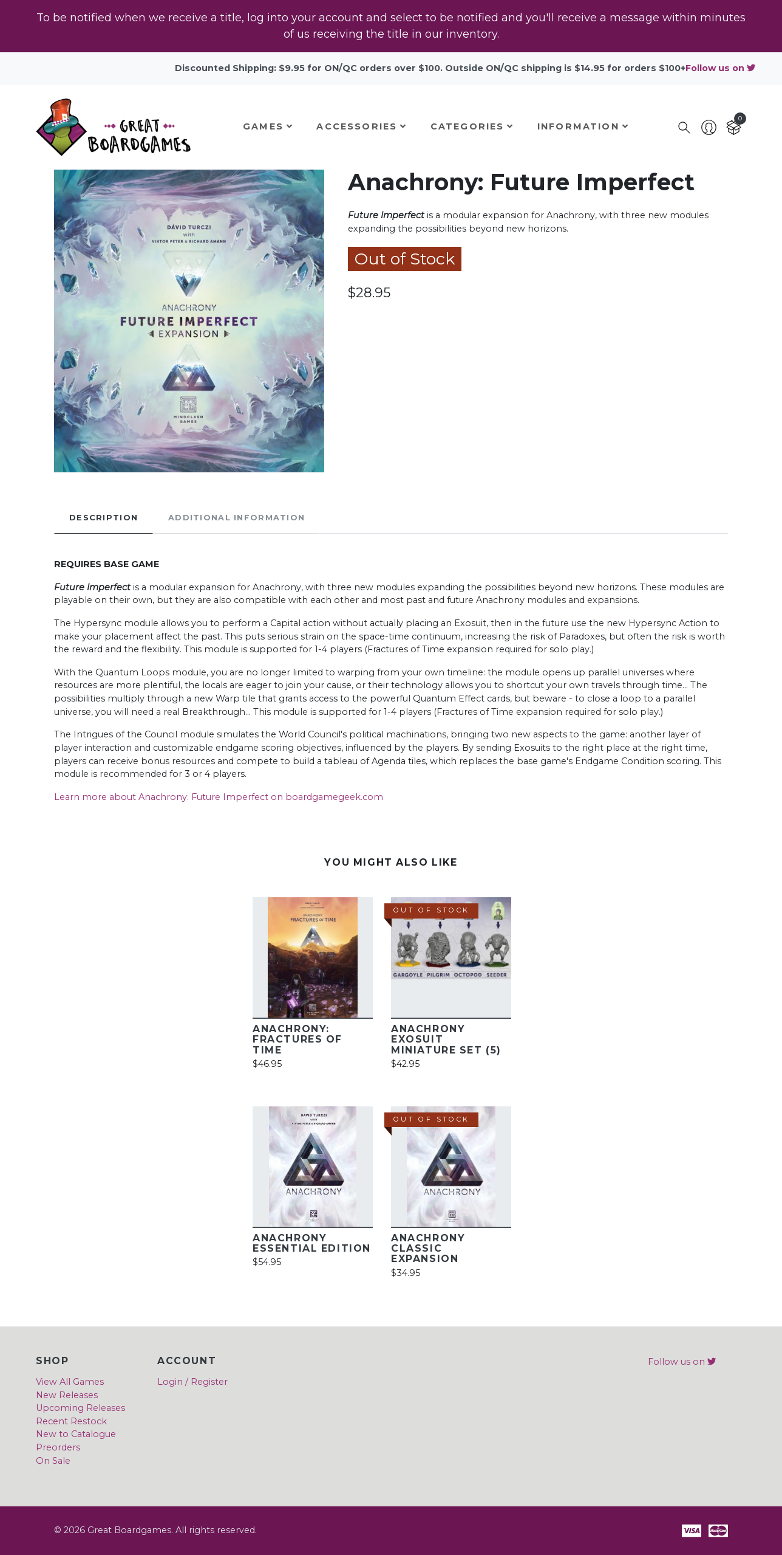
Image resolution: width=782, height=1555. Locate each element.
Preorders (58, 1447)
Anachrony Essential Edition (312, 1243)
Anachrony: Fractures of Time (297, 1039)
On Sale (53, 1460)
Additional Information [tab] (236, 517)
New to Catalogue (76, 1434)
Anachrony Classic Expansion (428, 1248)
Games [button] (268, 126)
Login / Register (192, 1381)
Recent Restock (71, 1421)
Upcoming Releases (80, 1407)
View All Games (70, 1381)
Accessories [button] (361, 126)
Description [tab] (103, 517)
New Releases (67, 1395)
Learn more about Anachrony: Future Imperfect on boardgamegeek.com (218, 796)
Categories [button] (472, 126)
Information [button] (583, 126)
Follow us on (720, 68)
